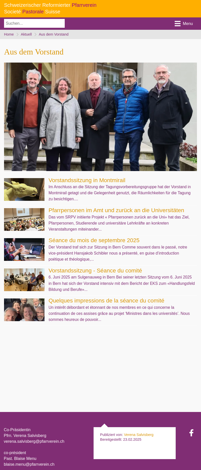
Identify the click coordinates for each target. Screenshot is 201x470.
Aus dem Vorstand (54, 35)
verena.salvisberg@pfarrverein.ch (34, 441)
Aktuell (26, 35)
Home (9, 35)
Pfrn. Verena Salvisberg (25, 436)
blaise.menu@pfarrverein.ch (29, 464)
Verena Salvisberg (138, 435)
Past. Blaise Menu (20, 459)
